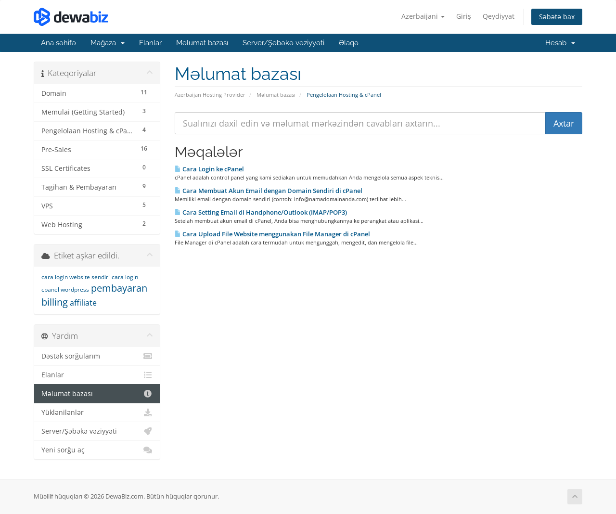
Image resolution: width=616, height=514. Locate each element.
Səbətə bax (557, 16)
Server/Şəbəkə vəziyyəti (283, 43)
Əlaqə (349, 43)
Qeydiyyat (498, 16)
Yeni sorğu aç (97, 450)
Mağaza (107, 43)
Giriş (463, 16)
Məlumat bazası (202, 43)
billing (54, 302)
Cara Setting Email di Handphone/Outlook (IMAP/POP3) (261, 212)
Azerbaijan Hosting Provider (210, 94)
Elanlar (150, 43)
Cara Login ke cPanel (209, 169)
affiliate (83, 302)
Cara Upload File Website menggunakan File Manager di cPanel (272, 234)
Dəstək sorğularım (97, 356)
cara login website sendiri (75, 277)
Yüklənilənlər (97, 412)
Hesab (560, 43)
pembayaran (119, 288)
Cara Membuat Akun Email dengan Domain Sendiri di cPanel (268, 190)
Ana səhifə (58, 43)
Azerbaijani (423, 16)
